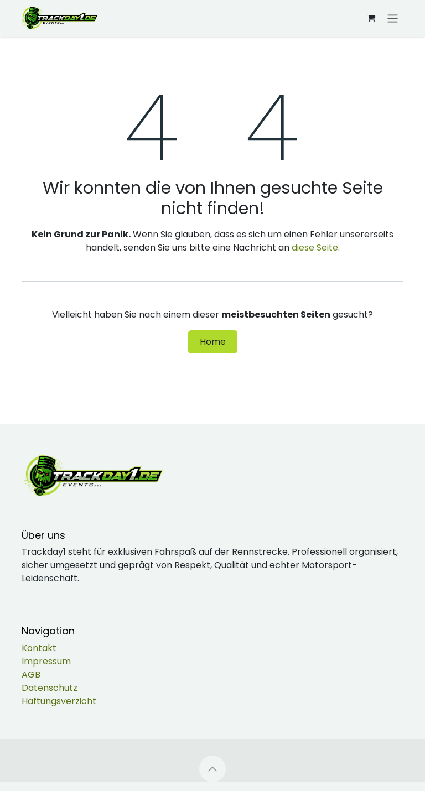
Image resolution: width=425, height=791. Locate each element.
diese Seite (315, 247)
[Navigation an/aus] (392, 18)
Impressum (46, 661)
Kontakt (39, 648)
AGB (31, 674)
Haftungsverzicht (59, 701)
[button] (212, 769)
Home (213, 341)
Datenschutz (49, 687)
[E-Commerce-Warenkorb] (371, 18)
